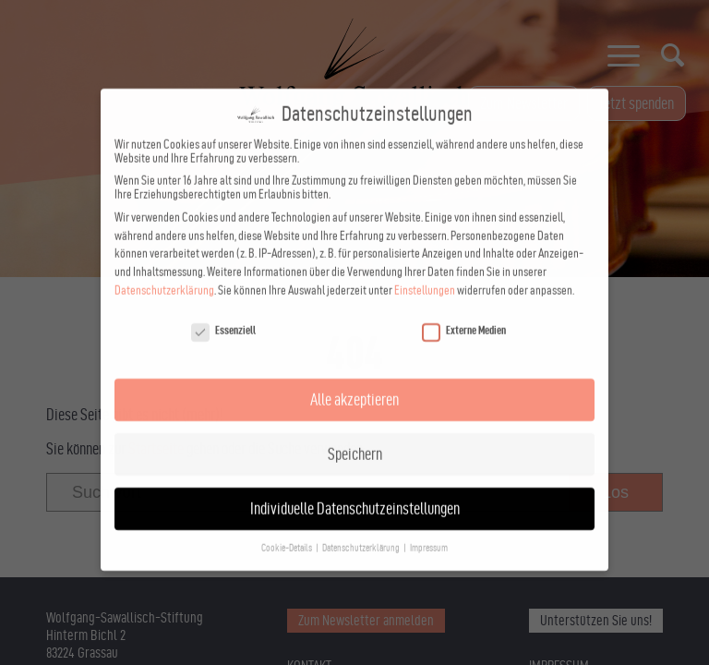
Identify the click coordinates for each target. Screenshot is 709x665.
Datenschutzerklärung (164, 213)
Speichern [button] (355, 376)
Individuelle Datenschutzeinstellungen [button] (355, 431)
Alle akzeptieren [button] (354, 322)
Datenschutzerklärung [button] (362, 471)
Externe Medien (464, 252)
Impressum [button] (429, 471)
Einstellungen (424, 213)
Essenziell (223, 252)
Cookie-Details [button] (287, 471)
